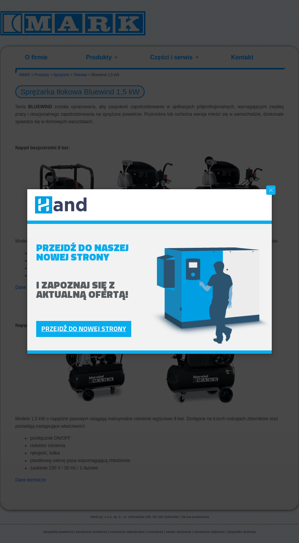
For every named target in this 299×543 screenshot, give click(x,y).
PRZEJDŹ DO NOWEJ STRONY (83, 329)
